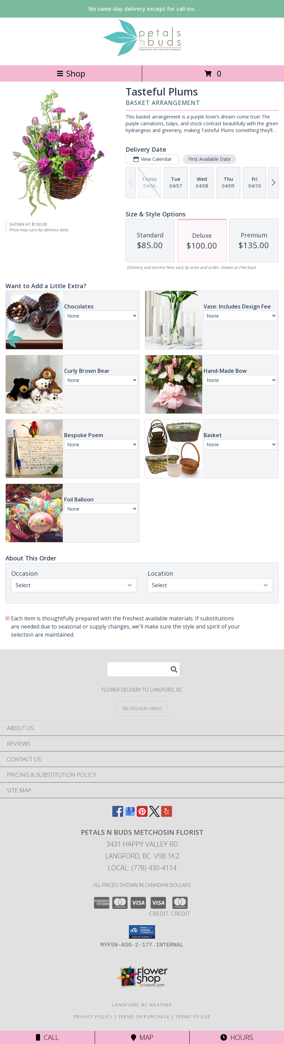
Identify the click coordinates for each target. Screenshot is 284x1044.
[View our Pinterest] (142, 814)
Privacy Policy (93, 1017)
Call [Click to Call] (47, 1037)
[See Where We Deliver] (142, 708)
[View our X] (154, 814)
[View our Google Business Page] (130, 814)
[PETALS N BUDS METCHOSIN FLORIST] (142, 55)
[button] (142, 932)
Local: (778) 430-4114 (142, 867)
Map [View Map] (142, 1037)
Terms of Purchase (144, 1017)
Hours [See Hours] (236, 1037)
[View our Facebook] (117, 814)
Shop (71, 73)
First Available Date (209, 159)
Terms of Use (193, 1017)
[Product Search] (143, 669)
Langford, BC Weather (142, 1005)
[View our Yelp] (166, 814)
